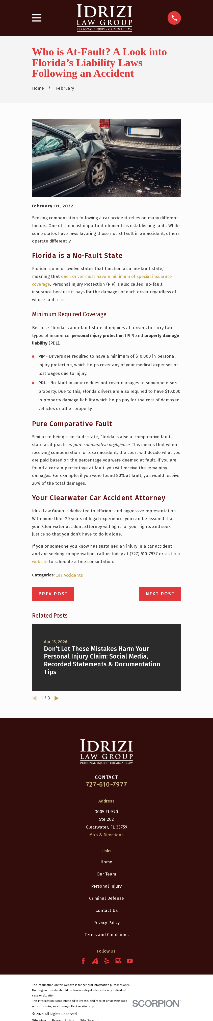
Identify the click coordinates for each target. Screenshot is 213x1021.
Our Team (106, 874)
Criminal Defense (106, 898)
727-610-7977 (106, 784)
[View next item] (56, 698)
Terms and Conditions (106, 934)
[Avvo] (95, 961)
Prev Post (53, 594)
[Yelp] (106, 961)
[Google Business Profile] (118, 961)
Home (106, 862)
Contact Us (106, 910)
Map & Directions (106, 835)
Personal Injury (106, 886)
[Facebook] (83, 961)
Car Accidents (69, 575)
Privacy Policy (106, 922)
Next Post (160, 594)
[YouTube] (130, 961)
